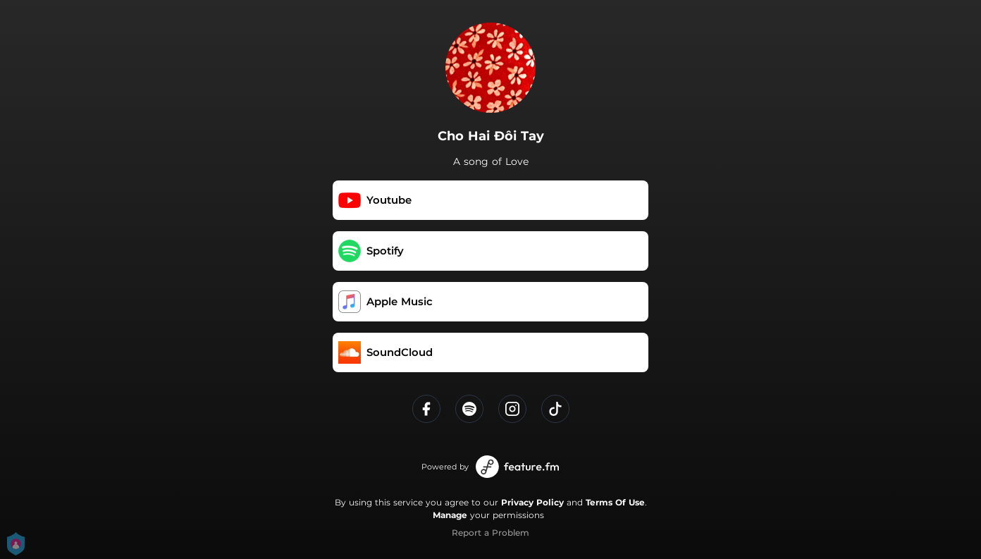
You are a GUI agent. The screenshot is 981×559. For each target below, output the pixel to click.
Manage (450, 515)
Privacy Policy (532, 502)
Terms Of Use (615, 502)
